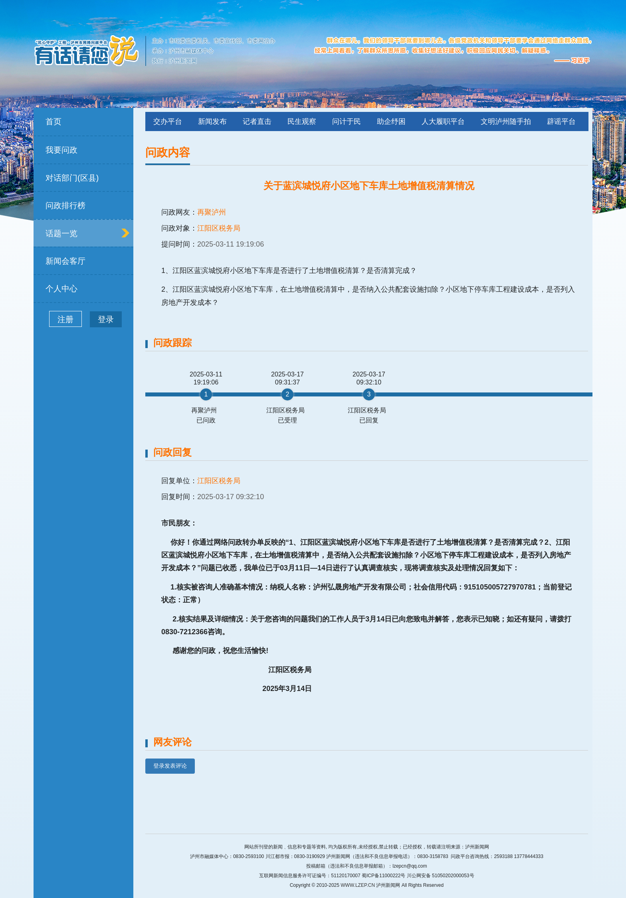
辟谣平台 (561, 121)
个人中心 (61, 288)
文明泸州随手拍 (506, 121)
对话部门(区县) (72, 177)
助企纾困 (391, 121)
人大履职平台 (443, 121)
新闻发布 (212, 121)
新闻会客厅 (65, 261)
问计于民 (346, 121)
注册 (65, 319)
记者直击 (257, 121)
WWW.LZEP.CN (358, 885)
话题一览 (61, 233)
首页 (53, 121)
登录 (106, 319)
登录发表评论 (170, 766)
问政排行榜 (65, 205)
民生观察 (301, 121)
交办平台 (167, 121)
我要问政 (61, 149)
